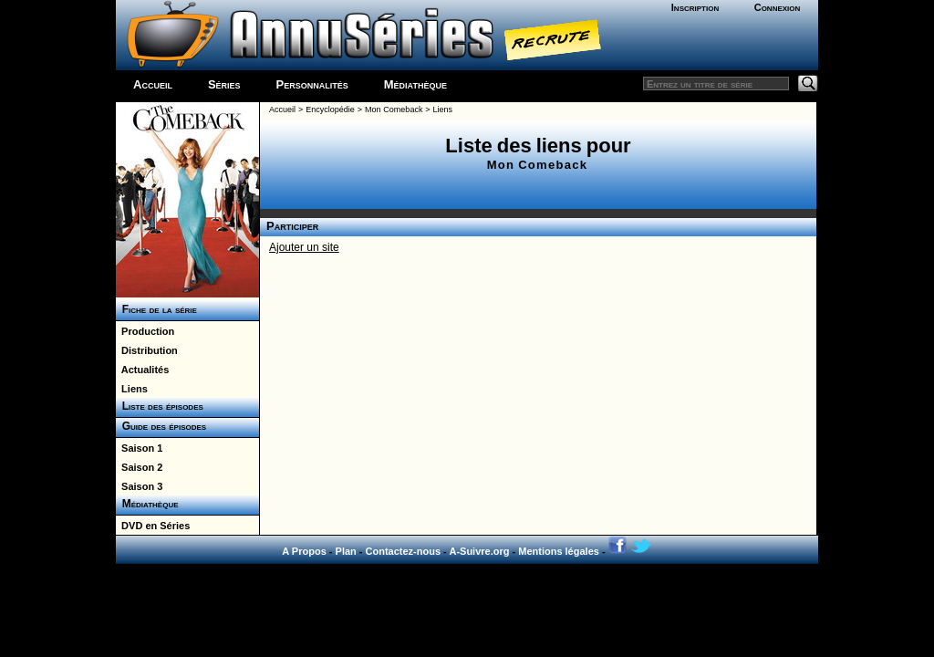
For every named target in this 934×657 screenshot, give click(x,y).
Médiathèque (415, 84)
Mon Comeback (393, 109)
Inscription (695, 7)
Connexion (777, 7)
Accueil (152, 84)
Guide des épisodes (161, 426)
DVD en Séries (153, 525)
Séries (224, 84)
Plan (346, 551)
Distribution (147, 350)
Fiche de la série (156, 309)
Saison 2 (139, 467)
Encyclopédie (330, 109)
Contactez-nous (403, 551)
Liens (132, 388)
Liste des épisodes (159, 406)
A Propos (304, 551)
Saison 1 (139, 448)
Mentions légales (558, 551)
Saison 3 (139, 486)
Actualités (142, 369)
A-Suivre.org (479, 551)
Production (145, 331)
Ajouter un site (304, 247)
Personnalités (312, 84)
